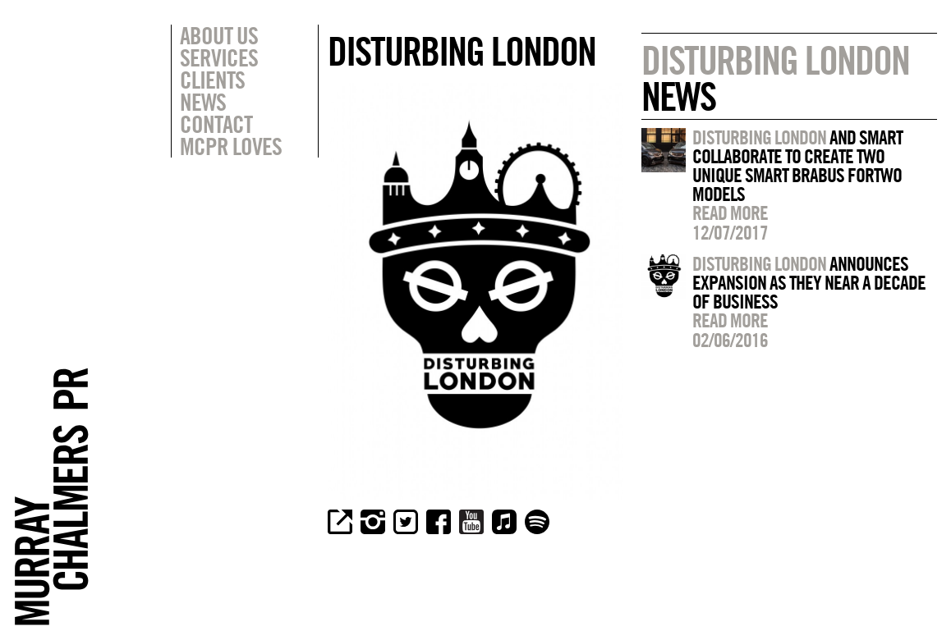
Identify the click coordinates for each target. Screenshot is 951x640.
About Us (219, 35)
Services (219, 57)
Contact (216, 124)
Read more (730, 212)
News (203, 102)
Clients (212, 79)
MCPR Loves (231, 146)
